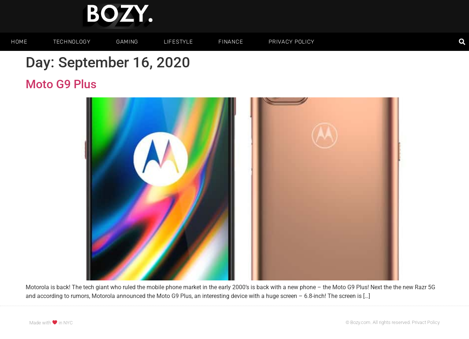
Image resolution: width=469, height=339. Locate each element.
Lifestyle (178, 41)
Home (19, 41)
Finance (230, 41)
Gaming (127, 41)
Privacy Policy (291, 41)
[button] (462, 42)
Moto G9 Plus (61, 84)
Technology (72, 41)
